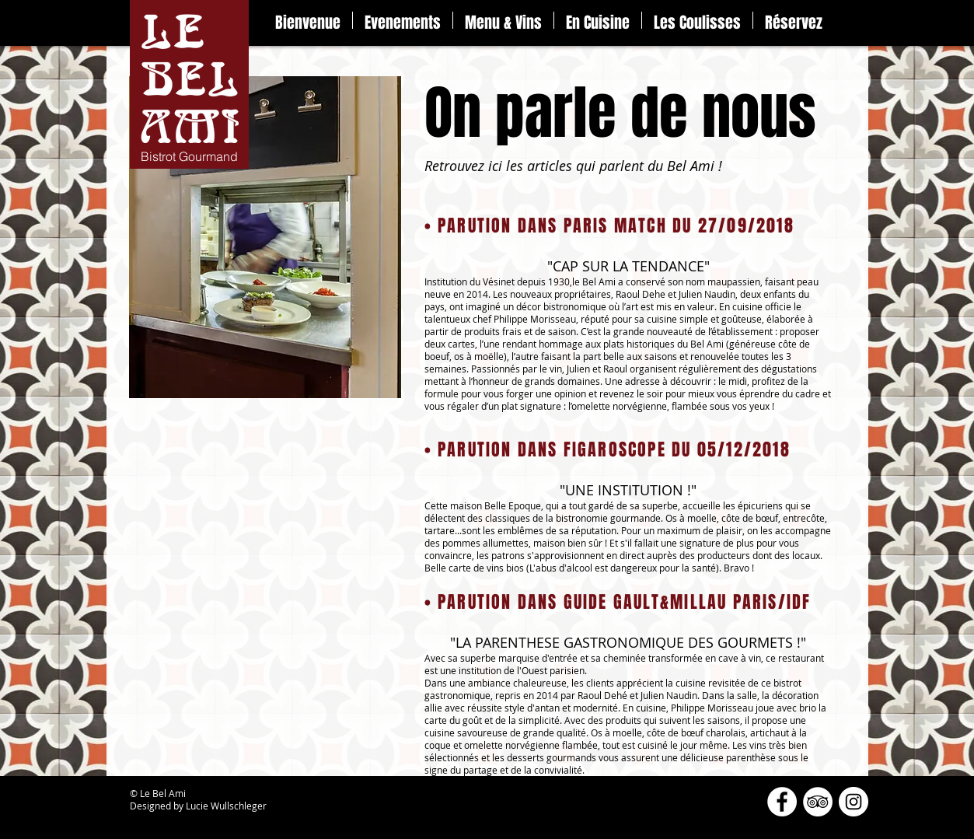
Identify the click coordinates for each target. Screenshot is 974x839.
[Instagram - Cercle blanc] (853, 801)
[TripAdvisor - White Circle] (818, 801)
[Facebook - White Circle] (782, 801)
